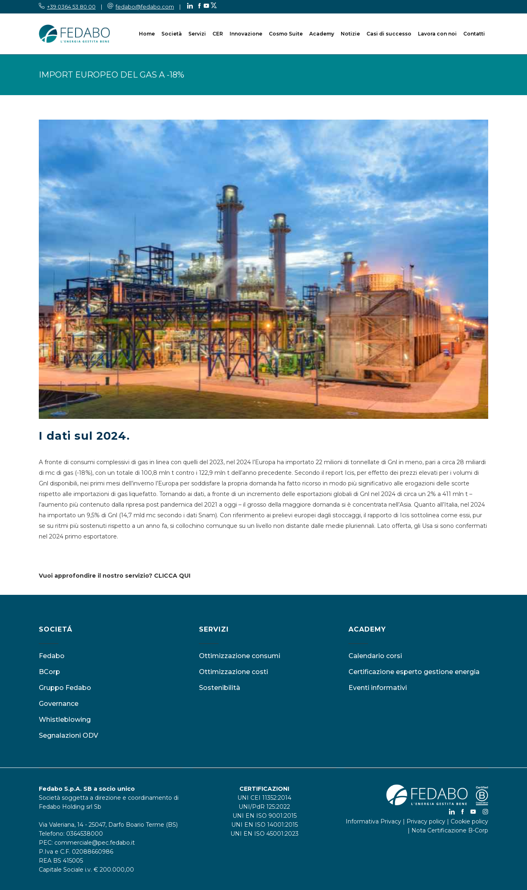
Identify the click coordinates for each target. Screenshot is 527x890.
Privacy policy (425, 821)
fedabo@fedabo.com (145, 6)
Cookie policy (469, 821)
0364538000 (84, 833)
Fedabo (52, 656)
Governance (58, 704)
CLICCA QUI (172, 575)
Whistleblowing (65, 719)
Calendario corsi (375, 656)
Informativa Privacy (373, 821)
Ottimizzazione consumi (239, 656)
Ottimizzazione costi (233, 672)
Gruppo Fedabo (65, 688)
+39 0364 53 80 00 (71, 6)
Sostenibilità (219, 688)
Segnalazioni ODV (68, 735)
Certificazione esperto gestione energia (414, 672)
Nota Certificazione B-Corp (449, 830)
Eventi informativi (377, 688)
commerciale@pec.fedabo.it (94, 842)
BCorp (49, 672)
